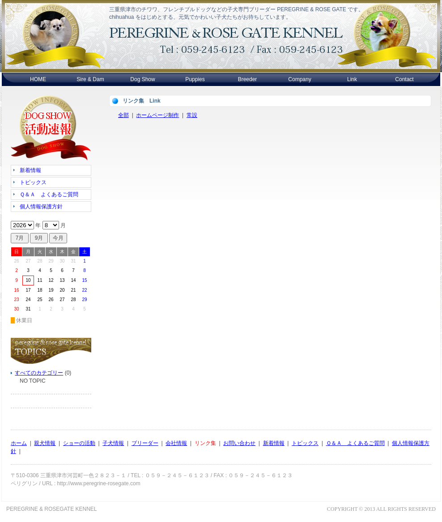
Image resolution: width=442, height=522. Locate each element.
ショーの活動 (79, 443)
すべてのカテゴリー (39, 373)
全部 (123, 115)
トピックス (305, 443)
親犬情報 (44, 443)
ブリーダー (145, 443)
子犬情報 (113, 443)
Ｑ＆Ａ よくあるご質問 (355, 443)
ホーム (19, 443)
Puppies (194, 79)
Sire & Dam (90, 79)
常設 (192, 115)
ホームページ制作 (157, 115)
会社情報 (176, 443)
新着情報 (274, 443)
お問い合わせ (239, 443)
